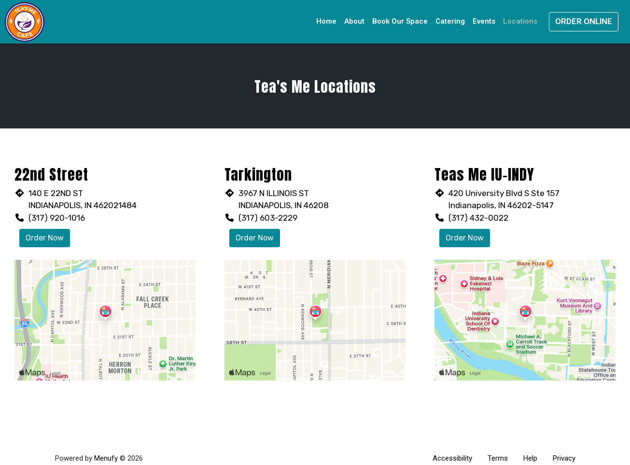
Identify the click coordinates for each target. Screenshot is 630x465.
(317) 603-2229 (267, 218)
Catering (450, 21)
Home (326, 21)
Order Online (583, 21)
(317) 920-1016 (56, 218)
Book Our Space (400, 21)
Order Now (45, 237)
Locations (520, 21)
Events (484, 21)
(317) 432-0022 (478, 218)
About (354, 21)
